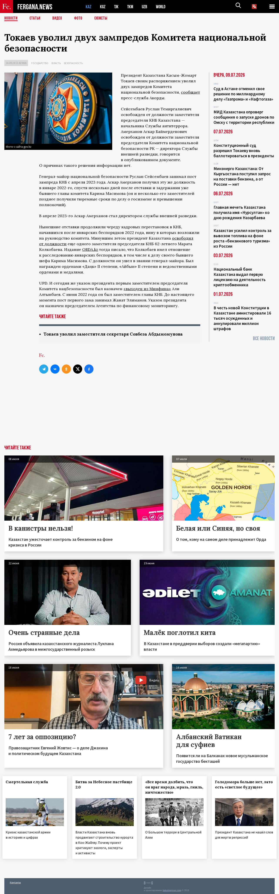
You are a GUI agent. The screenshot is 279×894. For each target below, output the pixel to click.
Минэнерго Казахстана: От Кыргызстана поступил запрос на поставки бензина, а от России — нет (242, 176)
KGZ (103, 6)
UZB (146, 6)
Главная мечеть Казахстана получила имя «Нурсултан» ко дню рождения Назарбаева (242, 212)
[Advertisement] (139, 412)
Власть (56, 63)
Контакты (15, 881)
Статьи (36, 18)
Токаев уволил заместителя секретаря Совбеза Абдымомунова (116, 334)
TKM (131, 6)
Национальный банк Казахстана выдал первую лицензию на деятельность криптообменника (240, 277)
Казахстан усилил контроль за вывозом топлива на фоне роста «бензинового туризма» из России (242, 238)
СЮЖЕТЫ (103, 18)
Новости (11, 18)
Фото (80, 18)
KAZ (88, 6)
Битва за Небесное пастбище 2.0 (95, 785)
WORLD (162, 6)
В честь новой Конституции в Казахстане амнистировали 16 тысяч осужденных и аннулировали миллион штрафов (242, 318)
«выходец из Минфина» (147, 288)
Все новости (264, 338)
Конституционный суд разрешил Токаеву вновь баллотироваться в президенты (244, 150)
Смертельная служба (29, 782)
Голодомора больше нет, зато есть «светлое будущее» (241, 787)
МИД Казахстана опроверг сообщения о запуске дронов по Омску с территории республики (244, 117)
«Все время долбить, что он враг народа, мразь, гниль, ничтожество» (171, 787)
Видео (59, 18)
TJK (116, 6)
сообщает (190, 92)
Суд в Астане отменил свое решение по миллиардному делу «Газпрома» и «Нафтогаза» (243, 94)
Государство (39, 63)
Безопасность (73, 63)
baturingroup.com (172, 889)
